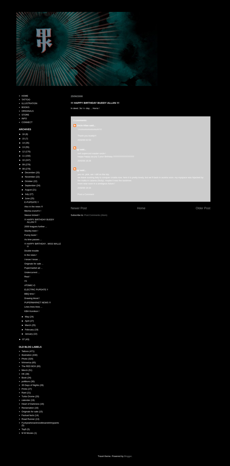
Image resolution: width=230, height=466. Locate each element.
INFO (24, 118)
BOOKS (25, 107)
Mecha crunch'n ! (32, 211)
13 (23, 147)
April (27, 321)
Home (141, 208)
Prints (24, 389)
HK (23, 374)
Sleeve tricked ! (31, 215)
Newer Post (79, 208)
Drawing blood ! (32, 298)
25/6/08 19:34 (84, 188)
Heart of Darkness (30, 404)
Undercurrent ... (32, 272)
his (84, 108)
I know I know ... (32, 259)
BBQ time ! (29, 294)
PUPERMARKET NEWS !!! (37, 302)
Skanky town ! (31, 231)
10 (23, 160)
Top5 (24, 429)
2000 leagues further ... (35, 226)
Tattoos (25, 351)
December (30, 172)
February (29, 329)
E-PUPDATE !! (31, 202)
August (28, 189)
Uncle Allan (83, 125)
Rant (24, 392)
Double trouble (31, 250)
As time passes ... (33, 239)
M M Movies (28, 433)
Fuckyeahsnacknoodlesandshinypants (40, 423)
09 (23, 164)
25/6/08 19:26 (84, 160)
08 (23, 168)
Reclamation (28, 408)
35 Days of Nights (30, 385)
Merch (25, 370)
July (27, 194)
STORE (25, 114)
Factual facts (28, 415)
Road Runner (28, 419)
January (29, 334)
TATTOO (26, 99)
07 (23, 339)
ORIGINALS (28, 111)
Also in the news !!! (33, 206)
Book (24, 377)
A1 (25, 281)
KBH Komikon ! (31, 311)
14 (23, 143)
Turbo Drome (28, 396)
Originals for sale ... (33, 263)
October (29, 181)
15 (23, 138)
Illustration (27, 355)
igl (78, 149)
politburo (26, 381)
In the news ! (30, 255)
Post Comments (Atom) (95, 215)
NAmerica (26, 362)
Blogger (128, 456)
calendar (26, 400)
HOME (25, 96)
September (30, 185)
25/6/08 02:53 (84, 140)
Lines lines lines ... (33, 306)
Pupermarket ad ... (33, 268)
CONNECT (27, 122)
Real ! (27, 276)
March (28, 325)
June (27, 198)
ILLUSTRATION (29, 103)
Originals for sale (30, 411)
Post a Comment (86, 194)
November (30, 176)
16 (23, 134)
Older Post (203, 208)
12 (23, 151)
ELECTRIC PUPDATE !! (36, 289)
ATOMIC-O (29, 285)
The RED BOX (29, 366)
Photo (24, 358)
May (27, 316)
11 (23, 156)
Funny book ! (30, 235)
